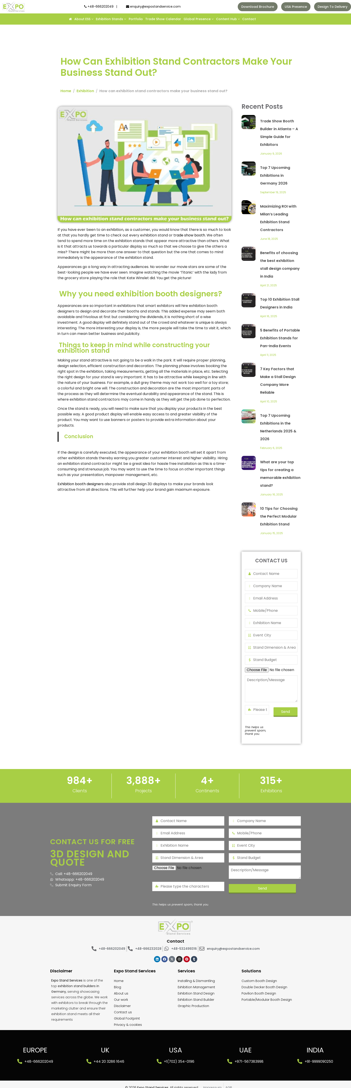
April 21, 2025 (268, 285)
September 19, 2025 (273, 192)
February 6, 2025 (271, 448)
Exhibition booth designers (81, 484)
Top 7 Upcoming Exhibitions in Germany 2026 (275, 175)
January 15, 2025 (271, 533)
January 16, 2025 (271, 494)
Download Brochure (257, 6)
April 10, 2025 (268, 401)
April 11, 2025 (268, 355)
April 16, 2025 (268, 316)
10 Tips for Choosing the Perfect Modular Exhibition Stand (278, 516)
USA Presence (296, 6)
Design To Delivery (332, 6)
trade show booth (189, 235)
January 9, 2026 (271, 153)
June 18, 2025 (269, 239)
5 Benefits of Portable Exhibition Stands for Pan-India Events (280, 338)
